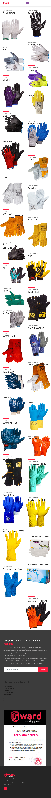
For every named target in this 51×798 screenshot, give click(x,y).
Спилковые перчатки (8, 696)
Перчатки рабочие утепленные (10, 700)
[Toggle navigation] (5, 788)
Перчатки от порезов (8, 692)
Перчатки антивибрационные (10, 698)
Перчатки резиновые (8, 686)
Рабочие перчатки (7, 690)
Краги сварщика (7, 694)
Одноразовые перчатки (9, 688)
